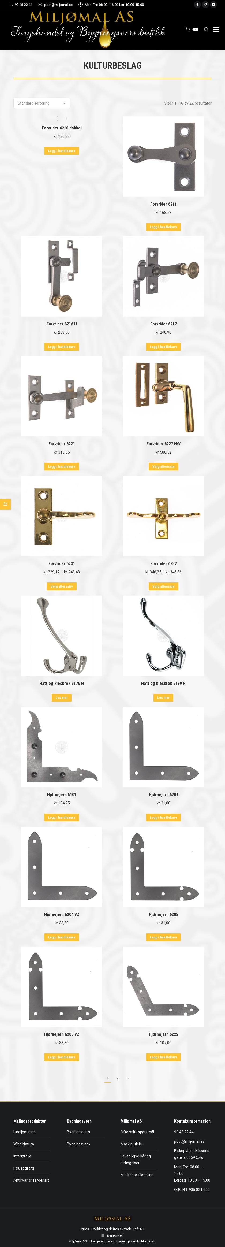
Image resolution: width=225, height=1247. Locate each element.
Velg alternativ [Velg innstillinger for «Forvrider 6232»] (163, 586)
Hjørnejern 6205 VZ (61, 1034)
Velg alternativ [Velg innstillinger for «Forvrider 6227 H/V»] (163, 467)
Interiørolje (22, 1156)
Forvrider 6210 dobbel (62, 128)
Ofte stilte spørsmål (137, 1132)
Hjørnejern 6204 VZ (61, 914)
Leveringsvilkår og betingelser (136, 1159)
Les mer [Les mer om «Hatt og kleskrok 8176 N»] (61, 698)
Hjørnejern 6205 (163, 914)
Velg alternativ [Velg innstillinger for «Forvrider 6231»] (62, 586)
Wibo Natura (23, 1144)
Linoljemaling (24, 1132)
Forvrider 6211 (163, 204)
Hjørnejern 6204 (163, 794)
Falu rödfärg (23, 1168)
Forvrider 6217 (163, 323)
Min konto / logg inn (137, 1175)
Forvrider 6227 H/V (164, 443)
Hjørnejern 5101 (61, 794)
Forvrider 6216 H (62, 323)
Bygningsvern (78, 1132)
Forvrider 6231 (61, 563)
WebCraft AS (134, 1229)
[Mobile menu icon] (216, 29)
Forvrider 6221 (61, 443)
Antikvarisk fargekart (31, 1180)
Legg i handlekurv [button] (61, 151)
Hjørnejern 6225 (163, 1034)
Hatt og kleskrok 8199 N (163, 683)
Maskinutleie (131, 1144)
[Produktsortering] (41, 103)
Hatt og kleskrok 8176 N (61, 683)
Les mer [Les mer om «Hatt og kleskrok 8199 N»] (163, 698)
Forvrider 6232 (163, 563)
